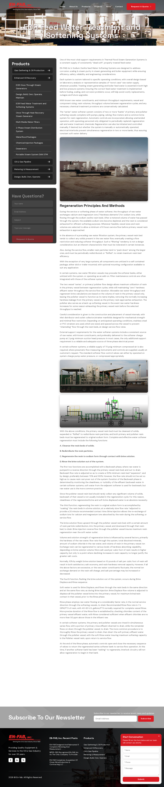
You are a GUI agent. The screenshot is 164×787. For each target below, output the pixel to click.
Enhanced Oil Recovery (93, 748)
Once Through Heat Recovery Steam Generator (30, 114)
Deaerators (21, 148)
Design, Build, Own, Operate (95, 758)
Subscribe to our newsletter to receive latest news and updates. (124, 713)
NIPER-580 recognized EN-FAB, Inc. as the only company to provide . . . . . (65, 754)
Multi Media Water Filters (28, 122)
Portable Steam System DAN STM (32, 154)
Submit (141, 779)
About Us (73, 6)
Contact (119, 6)
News (108, 6)
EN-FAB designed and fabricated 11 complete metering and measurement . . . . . (64, 746)
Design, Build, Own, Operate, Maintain (29, 96)
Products (86, 6)
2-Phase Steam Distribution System (29, 129)
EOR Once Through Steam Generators (28, 87)
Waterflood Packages (26, 137)
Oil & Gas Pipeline (91, 751)
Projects (98, 6)
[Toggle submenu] (49, 70)
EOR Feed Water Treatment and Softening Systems (31, 105)
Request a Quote (141, 6)
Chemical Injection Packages (29, 142)
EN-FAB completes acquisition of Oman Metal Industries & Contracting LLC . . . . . (64, 762)
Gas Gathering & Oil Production (97, 744)
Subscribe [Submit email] (146, 718)
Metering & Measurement (94, 754)
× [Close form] (159, 736)
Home (62, 6)
